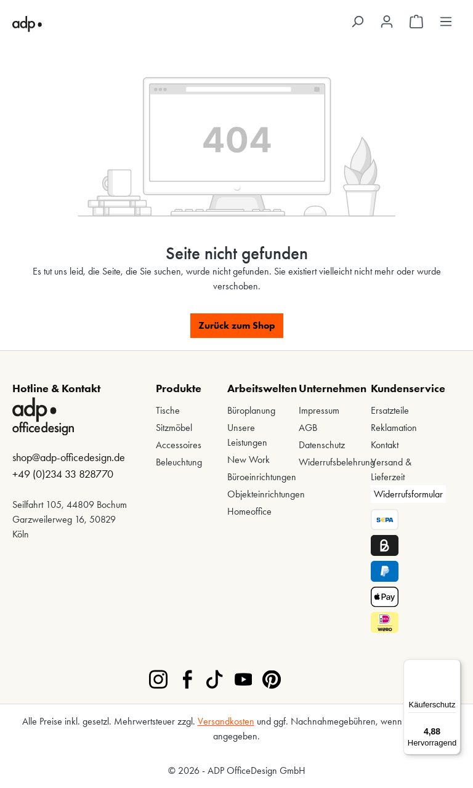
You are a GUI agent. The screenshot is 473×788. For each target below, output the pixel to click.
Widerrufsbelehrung (337, 462)
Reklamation (394, 427)
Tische (168, 410)
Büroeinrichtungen (261, 477)
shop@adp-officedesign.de (68, 457)
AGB (308, 427)
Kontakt (384, 445)
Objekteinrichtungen (266, 494)
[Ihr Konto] (387, 21)
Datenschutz (322, 445)
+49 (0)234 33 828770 (62, 474)
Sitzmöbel (174, 427)
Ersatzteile (390, 410)
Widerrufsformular (408, 494)
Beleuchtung (179, 462)
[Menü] (446, 21)
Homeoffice (249, 511)
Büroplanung (251, 410)
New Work (248, 459)
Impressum (319, 410)
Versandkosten (226, 721)
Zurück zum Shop (236, 325)
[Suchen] (357, 21)
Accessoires (178, 445)
